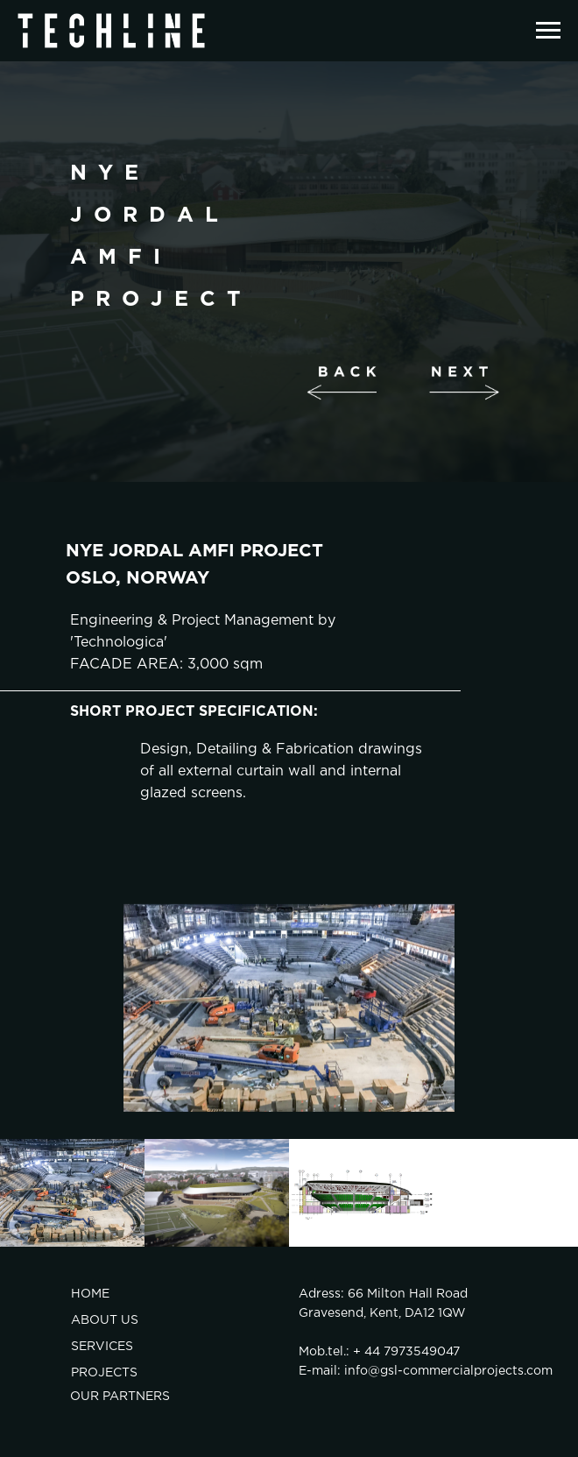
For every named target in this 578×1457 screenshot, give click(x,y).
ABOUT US (104, 1320)
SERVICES (102, 1346)
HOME (90, 1294)
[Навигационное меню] (548, 30)
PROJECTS (104, 1373)
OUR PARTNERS (120, 1396)
